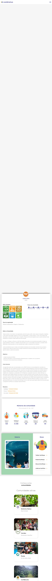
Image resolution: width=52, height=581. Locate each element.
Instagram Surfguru (13, 388)
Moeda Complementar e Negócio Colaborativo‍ (13, 324)
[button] (8, 454)
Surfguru (6, 388)
